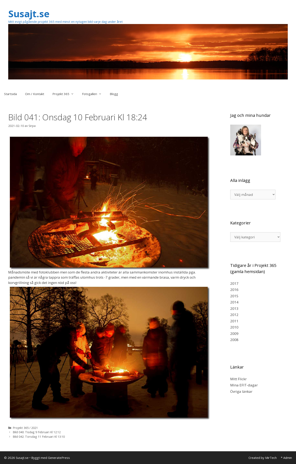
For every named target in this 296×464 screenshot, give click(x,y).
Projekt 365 (65, 94)
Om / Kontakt (34, 94)
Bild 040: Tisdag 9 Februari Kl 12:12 (37, 432)
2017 (234, 283)
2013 (234, 308)
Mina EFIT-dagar (244, 385)
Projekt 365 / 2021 (25, 428)
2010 (234, 327)
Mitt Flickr (238, 379)
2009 (234, 333)
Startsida (10, 94)
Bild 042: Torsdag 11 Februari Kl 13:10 (39, 437)
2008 (234, 339)
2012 (234, 314)
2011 (234, 321)
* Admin (286, 458)
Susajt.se (29, 13)
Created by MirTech (263, 458)
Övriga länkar (241, 391)
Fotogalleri (94, 94)
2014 (234, 302)
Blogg (114, 94)
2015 (234, 296)
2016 (234, 289)
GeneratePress (59, 458)
